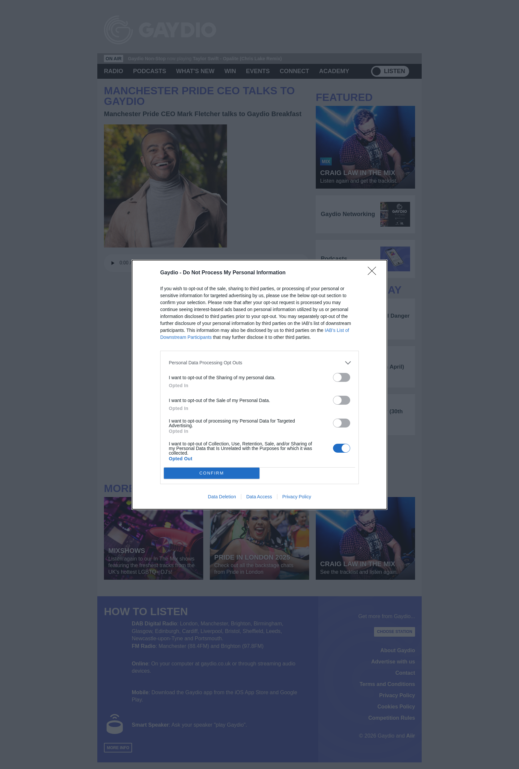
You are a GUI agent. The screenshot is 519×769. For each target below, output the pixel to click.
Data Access (259, 496)
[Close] (374, 273)
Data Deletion (222, 496)
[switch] (341, 377)
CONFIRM (211, 473)
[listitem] (259, 362)
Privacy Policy (296, 496)
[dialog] (259, 384)
